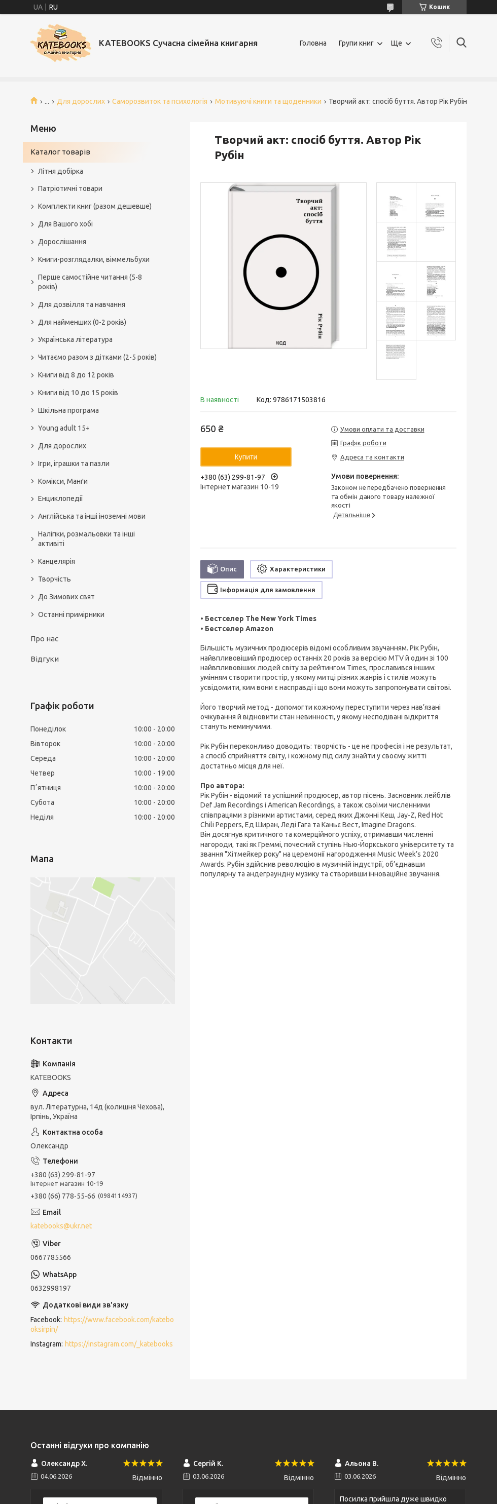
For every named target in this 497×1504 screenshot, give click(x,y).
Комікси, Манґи (63, 481)
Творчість (54, 579)
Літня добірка (60, 171)
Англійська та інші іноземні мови (92, 516)
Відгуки (44, 658)
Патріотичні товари (70, 188)
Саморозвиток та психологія (159, 101)
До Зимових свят (66, 597)
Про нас (44, 638)
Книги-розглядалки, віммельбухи (94, 259)
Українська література (75, 339)
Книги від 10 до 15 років (78, 393)
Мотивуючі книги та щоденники (268, 101)
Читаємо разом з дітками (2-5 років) (97, 357)
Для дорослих (81, 101)
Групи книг (356, 43)
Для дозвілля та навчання (81, 304)
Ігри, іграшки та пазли (74, 463)
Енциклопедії (60, 498)
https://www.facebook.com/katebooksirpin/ (102, 1324)
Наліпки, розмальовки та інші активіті (86, 539)
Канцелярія (56, 561)
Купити (246, 457)
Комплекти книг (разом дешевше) (95, 206)
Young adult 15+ (64, 428)
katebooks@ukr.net (61, 1226)
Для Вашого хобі (65, 224)
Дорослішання (62, 242)
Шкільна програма (68, 410)
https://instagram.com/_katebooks (119, 1344)
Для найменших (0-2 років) (82, 322)
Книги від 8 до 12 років (76, 375)
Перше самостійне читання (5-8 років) (90, 282)
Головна (313, 43)
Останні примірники (71, 614)
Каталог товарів (60, 151)
